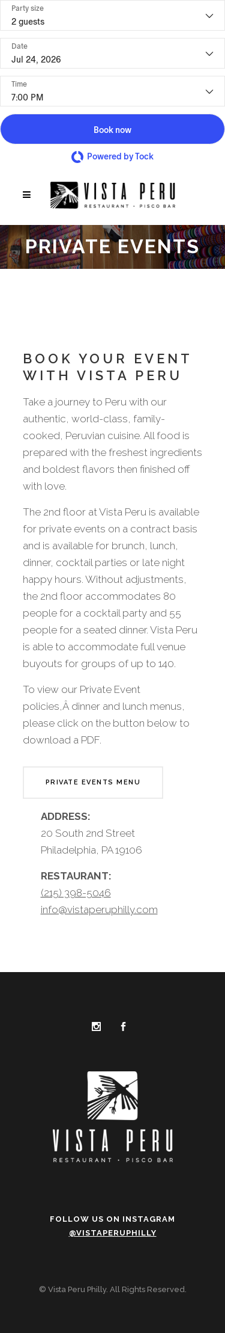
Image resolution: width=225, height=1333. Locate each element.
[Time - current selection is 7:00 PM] (112, 91)
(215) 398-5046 (76, 893)
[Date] (112, 53)
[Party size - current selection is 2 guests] (112, 15)
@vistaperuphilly (113, 1232)
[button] (112, 129)
